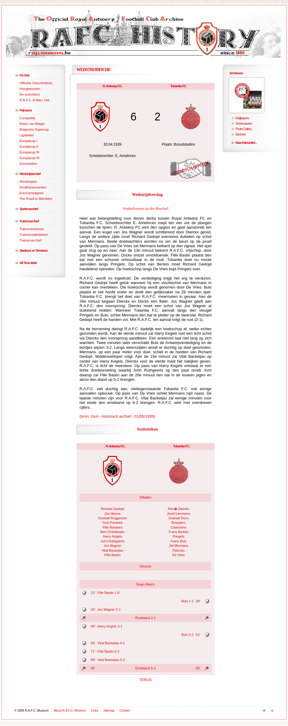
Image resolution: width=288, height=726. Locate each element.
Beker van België (32, 124)
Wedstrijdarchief (30, 174)
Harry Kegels (112, 536)
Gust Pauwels (112, 522)
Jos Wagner (112, 545)
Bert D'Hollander (112, 532)
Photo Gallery (244, 129)
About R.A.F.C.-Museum (70, 710)
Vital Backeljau (112, 550)
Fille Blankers (112, 527)
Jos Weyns (112, 513)
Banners (241, 134)
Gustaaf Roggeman (112, 518)
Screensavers (244, 123)
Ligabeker (27, 135)
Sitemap (108, 710)
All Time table (28, 263)
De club (24, 75)
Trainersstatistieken (34, 234)
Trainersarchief (29, 221)
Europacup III (29, 152)
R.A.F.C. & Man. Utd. (35, 100)
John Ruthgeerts (112, 541)
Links (94, 710)
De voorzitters (30, 94)
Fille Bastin (112, 555)
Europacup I (28, 141)
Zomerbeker (28, 163)
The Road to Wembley (36, 198)
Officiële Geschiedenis (36, 83)
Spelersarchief (29, 209)
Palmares (26, 110)
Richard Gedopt (112, 509)
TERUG (145, 680)
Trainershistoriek (32, 229)
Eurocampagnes (32, 193)
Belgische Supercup (34, 129)
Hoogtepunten (30, 88)
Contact (124, 710)
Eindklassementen (33, 187)
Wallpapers (242, 118)
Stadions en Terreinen (34, 250)
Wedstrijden (28, 181)
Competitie (27, 118)
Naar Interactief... (246, 142)
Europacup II (29, 146)
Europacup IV (30, 158)
